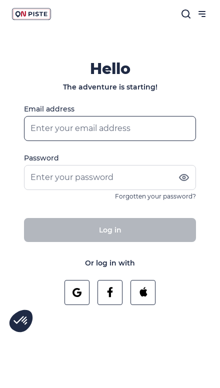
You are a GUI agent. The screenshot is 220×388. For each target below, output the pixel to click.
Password (41, 158)
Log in (110, 230)
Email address (49, 109)
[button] (21, 321)
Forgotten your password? (155, 196)
